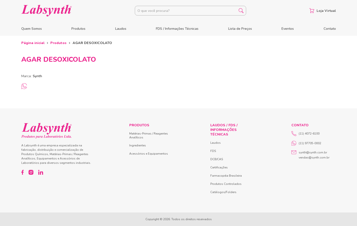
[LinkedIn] (40, 172)
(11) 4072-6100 (305, 133)
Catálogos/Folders (223, 192)
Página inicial (33, 43)
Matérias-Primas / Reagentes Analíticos (148, 135)
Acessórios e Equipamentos (148, 154)
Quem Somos (31, 28)
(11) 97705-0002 (306, 143)
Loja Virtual (322, 10)
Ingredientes (137, 145)
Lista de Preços (240, 28)
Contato (330, 28)
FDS (213, 151)
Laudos (120, 28)
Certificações (219, 167)
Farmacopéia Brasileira (226, 176)
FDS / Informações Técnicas (177, 28)
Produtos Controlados (226, 184)
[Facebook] (22, 172)
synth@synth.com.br (313, 152)
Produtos (78, 28)
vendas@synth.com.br (314, 157)
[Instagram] (31, 172)
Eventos (287, 28)
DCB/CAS (216, 159)
